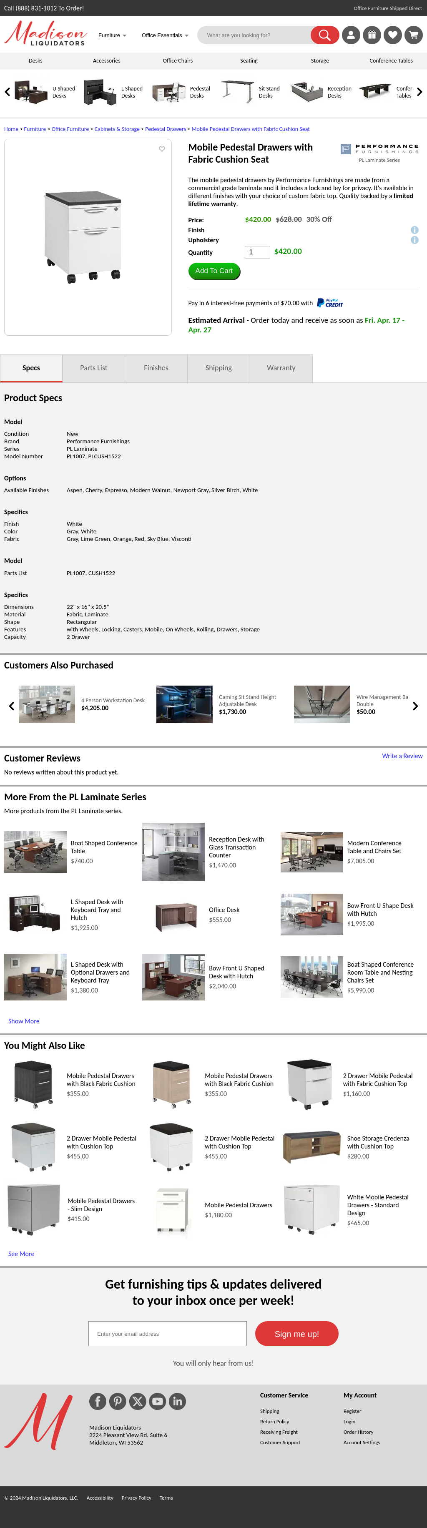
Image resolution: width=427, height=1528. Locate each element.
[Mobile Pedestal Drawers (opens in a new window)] (172, 1237)
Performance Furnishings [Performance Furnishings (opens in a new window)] (98, 441)
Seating (249, 60)
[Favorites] (393, 42)
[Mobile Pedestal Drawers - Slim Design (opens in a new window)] (33, 1237)
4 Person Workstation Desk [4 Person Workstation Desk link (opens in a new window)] (113, 700)
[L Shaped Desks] (100, 107)
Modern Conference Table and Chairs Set (374, 847)
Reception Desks (340, 92)
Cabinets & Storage (117, 129)
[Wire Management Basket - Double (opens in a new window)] (322, 721)
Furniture (35, 129)
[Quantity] (257, 252)
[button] (325, 35)
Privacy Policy (136, 1498)
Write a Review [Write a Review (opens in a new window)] (402, 756)
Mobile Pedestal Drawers (238, 1205)
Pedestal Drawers (165, 129)
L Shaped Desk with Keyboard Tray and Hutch (97, 910)
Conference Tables (391, 60)
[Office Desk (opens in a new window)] (173, 933)
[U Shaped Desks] (31, 107)
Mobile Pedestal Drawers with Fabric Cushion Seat (250, 129)
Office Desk (224, 910)
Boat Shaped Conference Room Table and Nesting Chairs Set (380, 972)
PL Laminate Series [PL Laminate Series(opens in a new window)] (379, 160)
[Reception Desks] (306, 107)
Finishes (156, 367)
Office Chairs (178, 60)
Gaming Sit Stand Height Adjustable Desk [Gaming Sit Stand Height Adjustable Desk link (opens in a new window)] (247, 701)
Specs (31, 367)
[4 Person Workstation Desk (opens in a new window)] (47, 721)
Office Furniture (70, 129)
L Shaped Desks (132, 92)
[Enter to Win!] (372, 42)
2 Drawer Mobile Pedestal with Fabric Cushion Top (378, 1080)
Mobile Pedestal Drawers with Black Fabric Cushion (101, 1080)
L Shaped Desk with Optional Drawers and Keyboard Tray (100, 972)
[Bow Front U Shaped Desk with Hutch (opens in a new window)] (173, 998)
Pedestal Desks (200, 92)
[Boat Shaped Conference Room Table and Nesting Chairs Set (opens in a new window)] (312, 996)
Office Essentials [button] (165, 36)
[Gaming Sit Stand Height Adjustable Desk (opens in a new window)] (184, 721)
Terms (166, 1498)
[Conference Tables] (375, 107)
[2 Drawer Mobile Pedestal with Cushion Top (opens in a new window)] (33, 1174)
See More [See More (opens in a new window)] (21, 1254)
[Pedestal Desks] (169, 107)
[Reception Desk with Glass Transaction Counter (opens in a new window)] (173, 879)
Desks (36, 60)
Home (11, 129)
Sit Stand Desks (269, 92)
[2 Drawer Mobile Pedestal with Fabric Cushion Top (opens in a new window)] (310, 1112)
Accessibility (100, 1498)
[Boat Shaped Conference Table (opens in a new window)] (35, 871)
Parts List (94, 367)
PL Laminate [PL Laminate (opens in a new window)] (82, 448)
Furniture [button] (112, 36)
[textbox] (167, 1333)
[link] (413, 35)
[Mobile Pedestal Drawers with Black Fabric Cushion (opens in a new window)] (33, 1112)
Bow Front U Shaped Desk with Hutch (236, 972)
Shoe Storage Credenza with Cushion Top (378, 1142)
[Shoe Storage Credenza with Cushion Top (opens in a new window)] (312, 1164)
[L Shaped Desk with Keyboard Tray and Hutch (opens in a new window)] (35, 934)
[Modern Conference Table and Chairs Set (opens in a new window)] (312, 870)
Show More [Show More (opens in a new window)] (24, 1021)
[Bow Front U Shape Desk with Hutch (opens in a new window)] (312, 933)
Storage (320, 60)
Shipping (219, 367)
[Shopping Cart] (413, 35)
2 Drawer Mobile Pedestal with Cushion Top (101, 1142)
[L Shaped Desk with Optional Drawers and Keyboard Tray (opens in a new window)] (35, 998)
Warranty (281, 367)
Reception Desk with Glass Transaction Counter (236, 847)
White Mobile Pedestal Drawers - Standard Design (378, 1205)
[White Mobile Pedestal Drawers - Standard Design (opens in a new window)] (312, 1236)
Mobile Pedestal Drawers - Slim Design (101, 1205)
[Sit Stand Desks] (237, 107)
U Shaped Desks (64, 92)
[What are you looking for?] (259, 35)
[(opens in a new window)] (379, 149)
